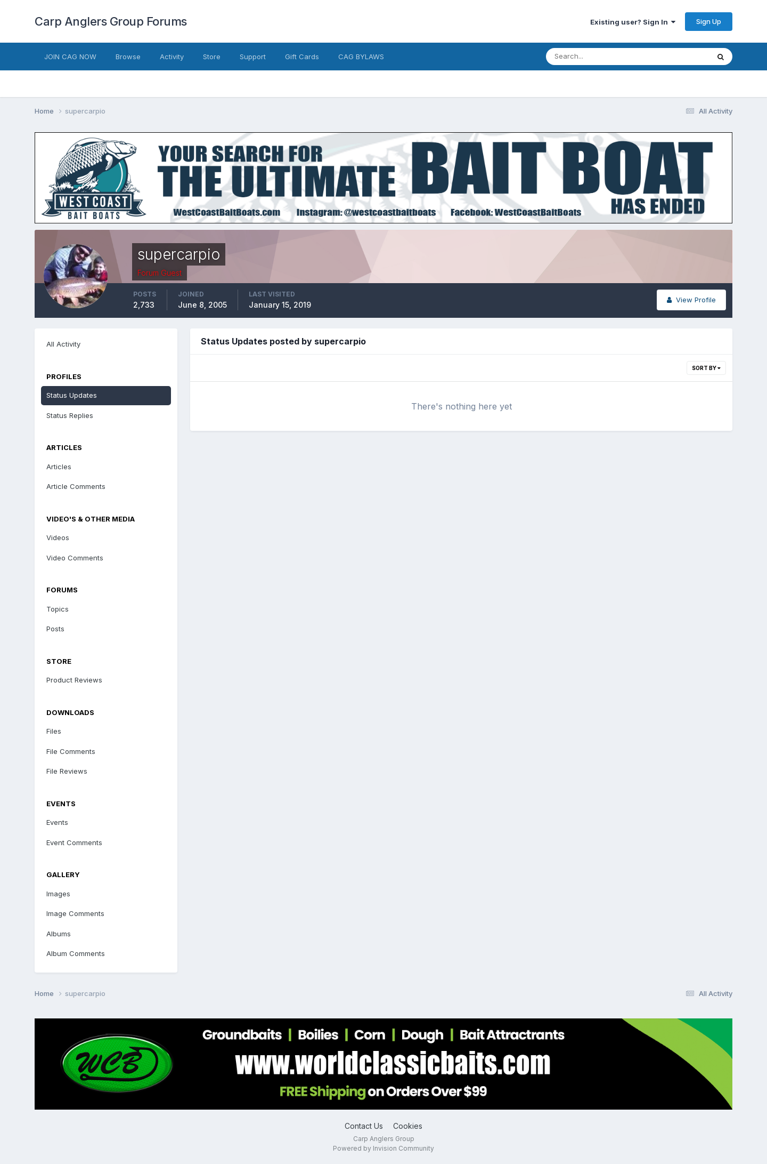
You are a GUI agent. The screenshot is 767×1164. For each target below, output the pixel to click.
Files (53, 731)
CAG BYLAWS (361, 56)
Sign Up (708, 21)
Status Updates (71, 395)
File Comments (70, 751)
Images (58, 893)
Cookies (407, 1125)
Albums (58, 933)
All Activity (63, 344)
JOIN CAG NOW (70, 56)
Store (212, 56)
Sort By (706, 368)
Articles (58, 466)
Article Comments (75, 486)
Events (57, 822)
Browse (128, 56)
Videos (57, 537)
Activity (172, 56)
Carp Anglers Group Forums (111, 21)
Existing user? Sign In (632, 22)
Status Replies (69, 415)
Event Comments (74, 842)
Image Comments (75, 913)
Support (253, 56)
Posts (55, 628)
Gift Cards (302, 56)
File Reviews (66, 771)
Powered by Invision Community (383, 1148)
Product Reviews (74, 680)
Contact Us (364, 1125)
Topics (57, 609)
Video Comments (74, 557)
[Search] (593, 56)
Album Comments (75, 953)
